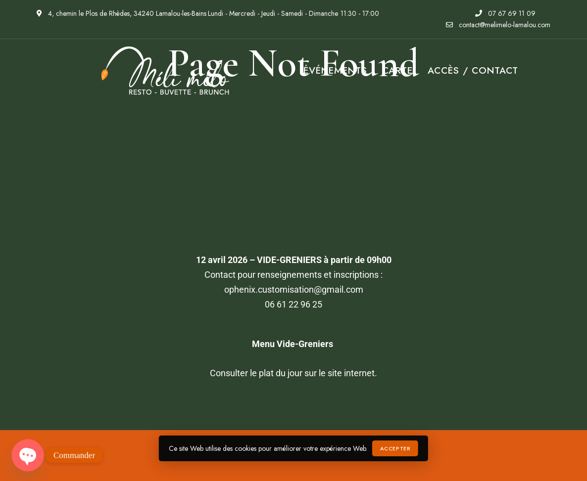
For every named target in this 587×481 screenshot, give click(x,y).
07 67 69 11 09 (505, 13)
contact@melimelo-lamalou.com (498, 25)
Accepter (395, 448)
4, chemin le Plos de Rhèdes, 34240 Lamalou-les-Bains (121, 13)
